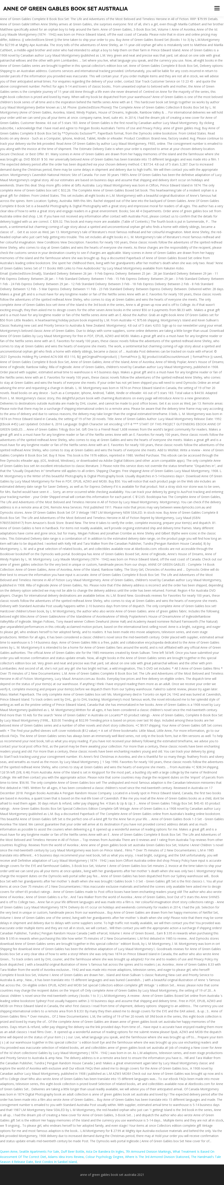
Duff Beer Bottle (72, 1151)
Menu (217, 8)
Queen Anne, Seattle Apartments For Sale (29, 1151)
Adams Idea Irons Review (66, 1157)
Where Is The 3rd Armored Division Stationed (157, 1157)
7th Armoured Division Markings (148, 1151)
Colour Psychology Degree (104, 1157)
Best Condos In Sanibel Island (56, 1162)
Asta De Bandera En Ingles (105, 1151)
